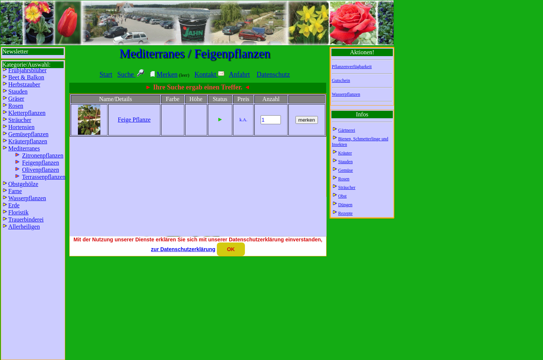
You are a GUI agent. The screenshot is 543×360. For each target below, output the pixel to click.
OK (231, 249)
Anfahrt (239, 74)
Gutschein (341, 80)
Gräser (16, 98)
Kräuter (345, 153)
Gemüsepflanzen (28, 134)
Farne (15, 191)
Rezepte (345, 213)
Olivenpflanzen (40, 170)
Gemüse (345, 170)
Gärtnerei (346, 130)
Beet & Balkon (26, 77)
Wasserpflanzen (346, 94)
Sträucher (346, 187)
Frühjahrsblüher (27, 70)
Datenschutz (273, 74)
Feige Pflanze (134, 119)
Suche (126, 74)
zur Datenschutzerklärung (183, 249)
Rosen (343, 178)
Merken (167, 74)
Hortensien (21, 127)
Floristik (18, 212)
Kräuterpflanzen (27, 141)
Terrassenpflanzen (44, 177)
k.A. (243, 119)
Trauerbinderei (26, 219)
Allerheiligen (24, 226)
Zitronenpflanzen (42, 155)
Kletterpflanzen (27, 113)
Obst (342, 196)
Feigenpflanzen (40, 162)
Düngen (345, 204)
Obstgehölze (23, 184)
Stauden (345, 161)
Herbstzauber (24, 84)
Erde (13, 205)
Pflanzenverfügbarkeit (352, 66)
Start (106, 74)
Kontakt (209, 74)
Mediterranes (24, 148)
